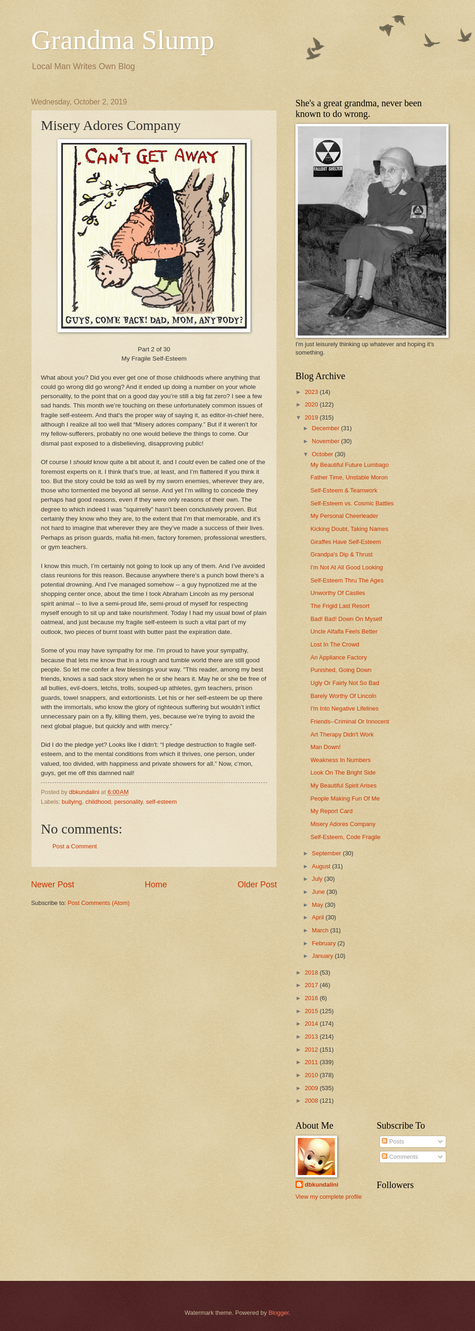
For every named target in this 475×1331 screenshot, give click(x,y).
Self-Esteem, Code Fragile (345, 836)
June (319, 891)
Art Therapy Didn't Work (342, 734)
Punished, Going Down (341, 669)
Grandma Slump (122, 40)
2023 (312, 391)
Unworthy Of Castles (337, 592)
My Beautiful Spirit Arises (343, 785)
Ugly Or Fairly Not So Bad (344, 682)
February (324, 943)
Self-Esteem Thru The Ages (347, 580)
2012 (312, 1049)
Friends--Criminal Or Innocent (349, 721)
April (318, 917)
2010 (312, 1075)
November (326, 441)
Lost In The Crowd (334, 644)
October (323, 454)
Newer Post (52, 884)
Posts (393, 1141)
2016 (312, 998)
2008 (312, 1100)
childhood (98, 801)
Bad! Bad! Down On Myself (346, 618)
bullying (72, 801)
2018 (312, 972)
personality (128, 801)
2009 (312, 1088)
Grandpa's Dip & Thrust (341, 554)
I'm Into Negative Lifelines (344, 708)
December (326, 428)
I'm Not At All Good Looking (346, 567)
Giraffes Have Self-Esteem (345, 541)
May (318, 904)
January (323, 955)
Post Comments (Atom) (99, 902)
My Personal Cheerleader (344, 515)
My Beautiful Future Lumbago (349, 464)
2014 (312, 1023)
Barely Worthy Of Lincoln (343, 695)
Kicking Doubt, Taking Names (349, 528)
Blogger (279, 1312)
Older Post (257, 884)
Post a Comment (74, 846)
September (327, 853)
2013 (312, 1036)
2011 (312, 1062)
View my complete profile (328, 1196)
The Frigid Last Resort (339, 605)
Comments (400, 1156)
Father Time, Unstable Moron (349, 477)
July (318, 878)
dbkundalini (321, 1184)
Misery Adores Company (342, 824)
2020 (312, 404)
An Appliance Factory (338, 657)
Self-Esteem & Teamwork (343, 490)
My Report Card (331, 811)
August (322, 866)
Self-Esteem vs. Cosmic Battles (352, 503)
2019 (312, 417)
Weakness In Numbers (340, 759)
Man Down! (325, 746)
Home (156, 884)
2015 (312, 1011)
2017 (312, 985)
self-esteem (161, 801)
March (321, 930)
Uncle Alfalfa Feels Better (344, 631)
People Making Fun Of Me (345, 798)
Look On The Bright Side (343, 772)
